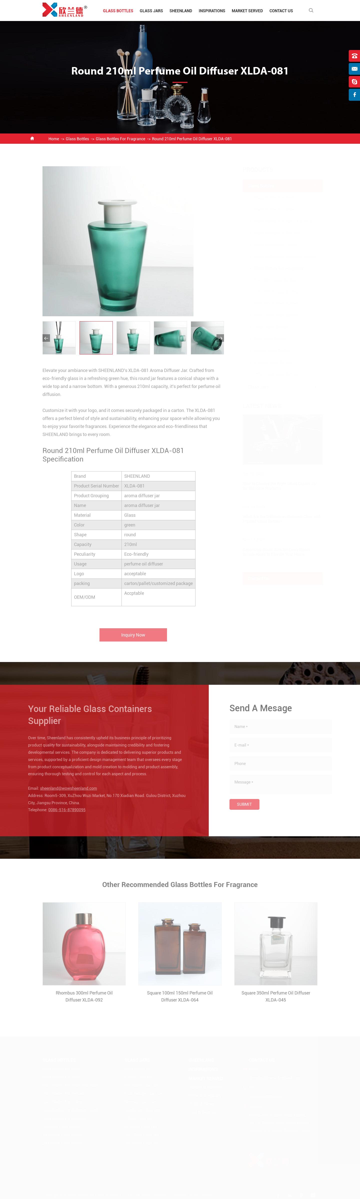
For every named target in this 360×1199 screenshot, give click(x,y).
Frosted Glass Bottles (268, 362)
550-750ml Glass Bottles (271, 315)
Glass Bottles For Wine (269, 209)
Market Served (247, 10)
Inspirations (212, 10)
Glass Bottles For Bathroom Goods (280, 256)
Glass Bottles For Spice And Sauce (279, 221)
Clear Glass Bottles (266, 327)
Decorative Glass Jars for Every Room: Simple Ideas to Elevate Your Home (272, 552)
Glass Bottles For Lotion (270, 244)
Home (53, 138)
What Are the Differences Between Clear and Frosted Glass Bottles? (277, 519)
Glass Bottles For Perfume (272, 233)
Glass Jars (151, 10)
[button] (46, 338)
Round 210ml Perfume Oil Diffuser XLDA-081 (192, 138)
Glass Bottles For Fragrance (120, 138)
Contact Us (281, 10)
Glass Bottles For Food (269, 198)
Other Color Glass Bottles (271, 374)
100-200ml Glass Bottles (271, 292)
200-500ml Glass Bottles (271, 303)
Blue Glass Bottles (265, 338)
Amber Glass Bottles (267, 350)
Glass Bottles (118, 10)
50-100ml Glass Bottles (270, 280)
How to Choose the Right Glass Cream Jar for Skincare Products (275, 486)
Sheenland (181, 10)
